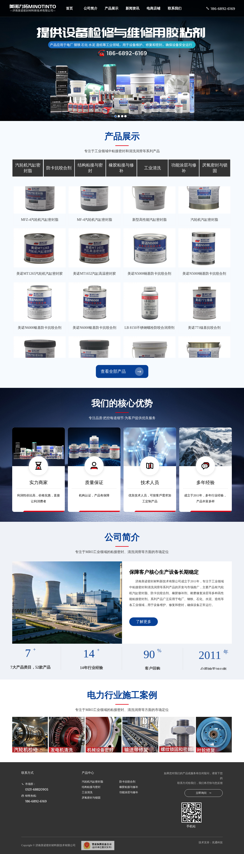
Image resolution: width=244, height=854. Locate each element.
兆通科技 (217, 842)
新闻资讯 (132, 8)
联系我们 (174, 8)
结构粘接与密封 (90, 168)
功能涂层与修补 (183, 168)
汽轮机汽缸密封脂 (27, 168)
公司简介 (90, 8)
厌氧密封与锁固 (214, 168)
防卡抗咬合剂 (58, 168)
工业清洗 (152, 168)
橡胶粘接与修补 (121, 168)
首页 (69, 8)
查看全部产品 (113, 371)
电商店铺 (153, 8)
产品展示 (111, 8)
